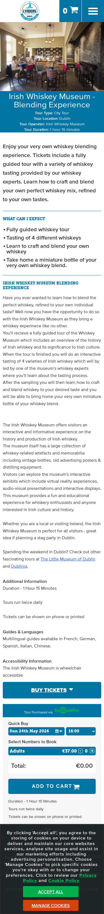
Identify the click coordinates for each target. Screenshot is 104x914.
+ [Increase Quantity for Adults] (92, 751)
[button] (59, 731)
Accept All (50, 892)
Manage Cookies (51, 906)
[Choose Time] (81, 731)
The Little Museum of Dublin (67, 559)
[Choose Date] (36, 731)
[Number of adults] (86, 751)
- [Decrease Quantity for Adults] (80, 751)
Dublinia (19, 566)
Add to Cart (52, 786)
